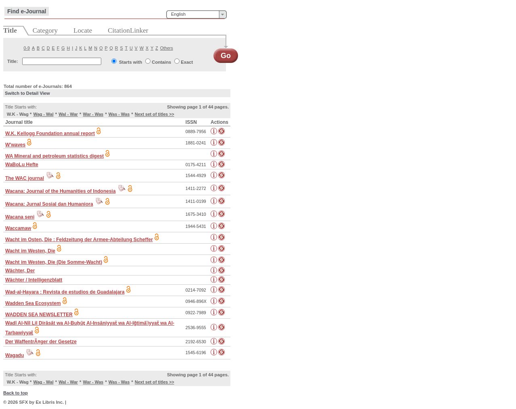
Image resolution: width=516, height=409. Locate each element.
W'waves (15, 145)
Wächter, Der (20, 270)
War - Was (93, 114)
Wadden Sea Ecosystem (33, 303)
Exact (187, 62)
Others (166, 48)
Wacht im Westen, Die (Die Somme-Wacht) (53, 262)
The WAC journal (24, 178)
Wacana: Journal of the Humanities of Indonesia (60, 191)
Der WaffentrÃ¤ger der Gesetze (41, 341)
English (178, 14)
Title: (12, 61)
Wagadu (14, 355)
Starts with (130, 62)
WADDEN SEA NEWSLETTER (39, 314)
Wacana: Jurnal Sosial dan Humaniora (49, 204)
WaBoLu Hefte (21, 164)
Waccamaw (18, 228)
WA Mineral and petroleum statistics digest (54, 156)
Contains (161, 62)
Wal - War (68, 114)
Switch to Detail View (27, 93)
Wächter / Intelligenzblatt (33, 280)
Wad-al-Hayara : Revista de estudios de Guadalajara (65, 292)
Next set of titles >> (154, 114)
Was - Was (119, 114)
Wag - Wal (43, 114)
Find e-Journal (26, 11)
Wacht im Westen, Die (30, 251)
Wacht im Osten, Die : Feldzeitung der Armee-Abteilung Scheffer (79, 239)
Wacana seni (19, 217)
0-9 (27, 48)
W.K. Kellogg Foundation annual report (50, 133)
